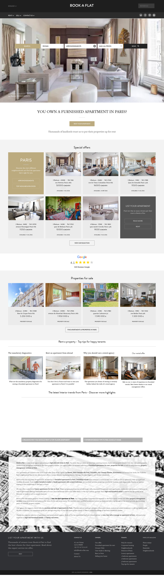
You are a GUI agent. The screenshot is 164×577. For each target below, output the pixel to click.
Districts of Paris (126, 553)
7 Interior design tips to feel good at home (102, 442)
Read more (138, 221)
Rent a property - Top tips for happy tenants (82, 343)
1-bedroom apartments (128, 558)
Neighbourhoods (126, 550)
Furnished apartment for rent (105, 547)
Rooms (45, 46)
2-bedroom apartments (129, 561)
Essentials (146, 550)
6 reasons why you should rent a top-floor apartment (46, 442)
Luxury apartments (127, 555)
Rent (11, 15)
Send (135, 46)
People (145, 547)
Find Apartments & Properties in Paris (82, 330)
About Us (77, 558)
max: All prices (105, 46)
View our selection (82, 243)
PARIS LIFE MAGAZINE (149, 540)
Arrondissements (73, 46)
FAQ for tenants (126, 545)
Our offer (98, 545)
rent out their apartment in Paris (62, 500)
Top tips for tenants (128, 566)
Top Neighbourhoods (26, 186)
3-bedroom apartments (129, 563)
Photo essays (147, 545)
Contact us (29, 15)
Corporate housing (127, 547)
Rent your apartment (82, 123)
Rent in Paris (99, 555)
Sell (18, 15)
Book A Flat (82, 7)
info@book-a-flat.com (81, 552)
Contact (76, 556)
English (12, 6)
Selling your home (101, 558)
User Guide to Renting (102, 553)
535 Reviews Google (82, 268)
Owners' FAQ (99, 550)
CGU (91, 574)
